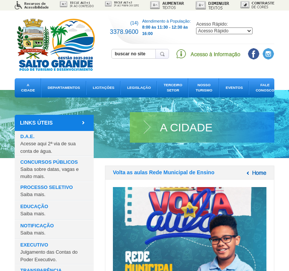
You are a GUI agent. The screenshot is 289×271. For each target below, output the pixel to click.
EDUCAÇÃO (34, 210)
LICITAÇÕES (103, 87)
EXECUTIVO (49, 252)
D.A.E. (48, 144)
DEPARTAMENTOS (64, 87)
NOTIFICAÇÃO (37, 229)
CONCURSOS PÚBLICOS (49, 169)
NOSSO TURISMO (204, 87)
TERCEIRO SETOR (173, 87)
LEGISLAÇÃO (139, 87)
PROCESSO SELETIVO (46, 190)
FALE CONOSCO (265, 87)
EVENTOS (234, 87)
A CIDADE (28, 87)
